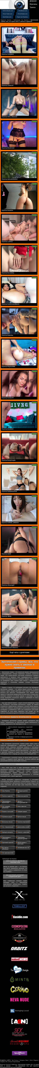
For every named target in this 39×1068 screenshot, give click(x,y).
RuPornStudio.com (8, 10)
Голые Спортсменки (14, 1061)
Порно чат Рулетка (22, 17)
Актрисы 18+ (4, 1061)
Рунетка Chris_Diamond (9, 116)
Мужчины (33, 4)
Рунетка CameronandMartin (10, 304)
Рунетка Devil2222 (7, 429)
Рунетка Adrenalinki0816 (9, 179)
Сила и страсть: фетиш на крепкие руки (15, 861)
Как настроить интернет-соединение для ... (15, 875)
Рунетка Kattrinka (7, 335)
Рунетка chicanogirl (8, 585)
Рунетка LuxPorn (7, 241)
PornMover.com (23, 10)
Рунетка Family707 (8, 398)
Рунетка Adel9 (6, 554)
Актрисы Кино (24, 1060)
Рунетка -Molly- (7, 616)
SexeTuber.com (7, 17)
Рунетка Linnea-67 (7, 85)
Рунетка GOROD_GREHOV (10, 522)
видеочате (23, 783)
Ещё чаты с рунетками (19, 652)
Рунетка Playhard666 (8, 366)
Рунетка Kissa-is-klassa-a (10, 647)
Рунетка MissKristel (8, 148)
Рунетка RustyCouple (8, 460)
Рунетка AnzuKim (7, 210)
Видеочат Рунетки (6, 20)
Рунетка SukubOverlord (9, 491)
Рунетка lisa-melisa (8, 273)
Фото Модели (34, 1060)
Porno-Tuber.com (7, 14)
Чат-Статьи (15, 1060)
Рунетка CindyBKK (8, 54)
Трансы (33, 7)
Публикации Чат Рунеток (20, 20)
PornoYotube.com (22, 14)
